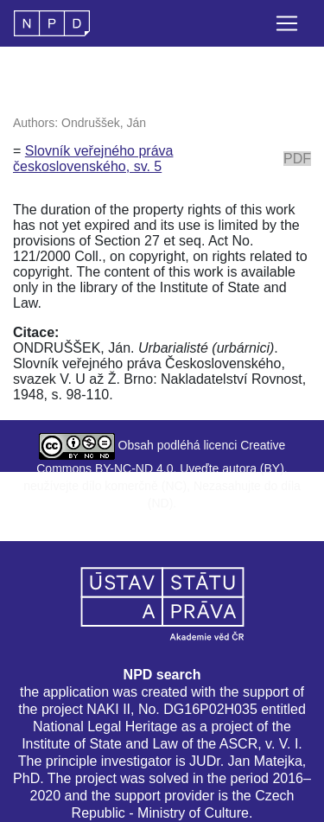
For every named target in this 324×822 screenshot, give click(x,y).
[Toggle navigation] (287, 23)
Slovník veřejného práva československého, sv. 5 (93, 158)
